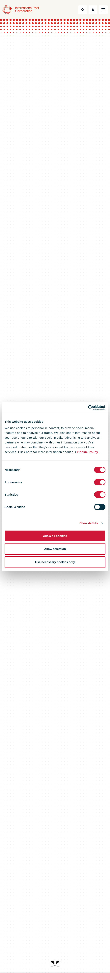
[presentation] (55, 963)
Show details (88, 523)
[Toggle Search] (82, 9)
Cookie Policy (87, 452)
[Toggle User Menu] (93, 9)
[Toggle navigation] (103, 9)
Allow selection (55, 549)
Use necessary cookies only (55, 562)
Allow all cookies (55, 536)
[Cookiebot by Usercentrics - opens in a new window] (88, 407)
